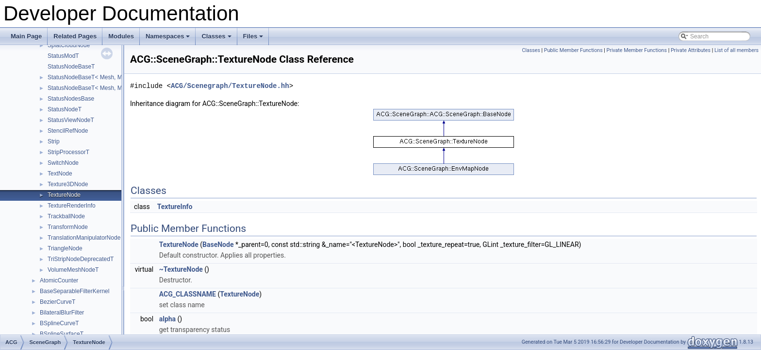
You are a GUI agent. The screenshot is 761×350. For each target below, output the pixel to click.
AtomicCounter (59, 280)
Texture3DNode (68, 184)
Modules (121, 36)
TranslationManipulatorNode (84, 237)
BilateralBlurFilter (62, 312)
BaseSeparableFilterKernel (74, 291)
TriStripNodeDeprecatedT (81, 259)
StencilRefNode (68, 130)
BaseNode (217, 244)
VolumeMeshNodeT (73, 269)
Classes (216, 39)
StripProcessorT (68, 152)
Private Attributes (691, 50)
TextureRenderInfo (72, 205)
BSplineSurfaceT (61, 334)
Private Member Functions (637, 50)
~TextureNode (181, 269)
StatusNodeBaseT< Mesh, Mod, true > (97, 88)
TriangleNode (65, 248)
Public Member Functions (573, 50)
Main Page (26, 36)
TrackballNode (66, 216)
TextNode (60, 173)
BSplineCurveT (59, 323)
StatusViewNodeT (71, 120)
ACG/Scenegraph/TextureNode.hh (230, 85)
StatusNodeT (65, 109)
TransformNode (68, 227)
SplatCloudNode (69, 45)
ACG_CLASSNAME (187, 294)
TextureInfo (175, 206)
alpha (167, 319)
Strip (54, 141)
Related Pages (75, 36)
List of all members (736, 50)
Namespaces (169, 39)
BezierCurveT (57, 301)
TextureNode (64, 195)
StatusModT (63, 55)
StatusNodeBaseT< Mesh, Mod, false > (98, 77)
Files (254, 39)
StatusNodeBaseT (71, 66)
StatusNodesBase (71, 98)
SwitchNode (63, 162)
